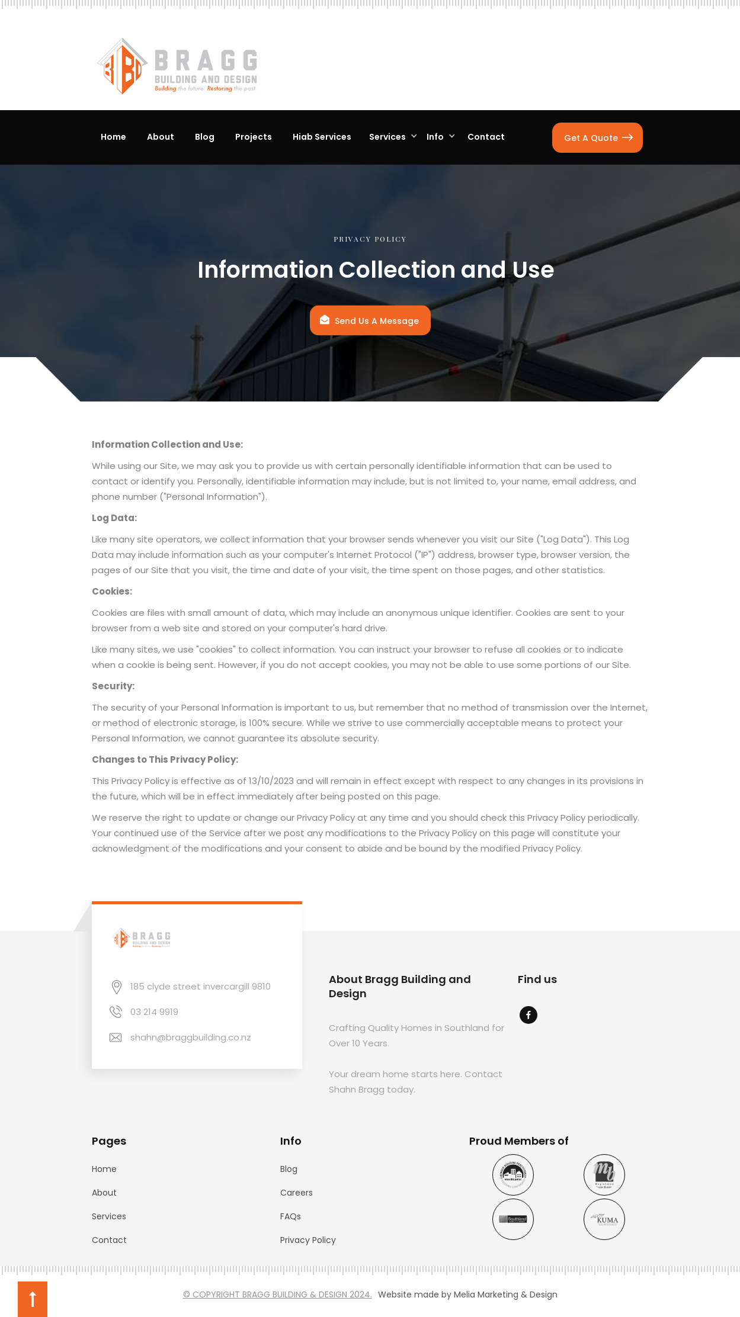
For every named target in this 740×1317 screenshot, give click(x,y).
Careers (296, 1193)
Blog (288, 1169)
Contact (109, 1240)
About (104, 1193)
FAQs (290, 1216)
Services (109, 1216)
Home (104, 1169)
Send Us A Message (377, 320)
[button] (390, 137)
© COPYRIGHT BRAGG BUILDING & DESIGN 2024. (277, 1294)
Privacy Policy (308, 1240)
